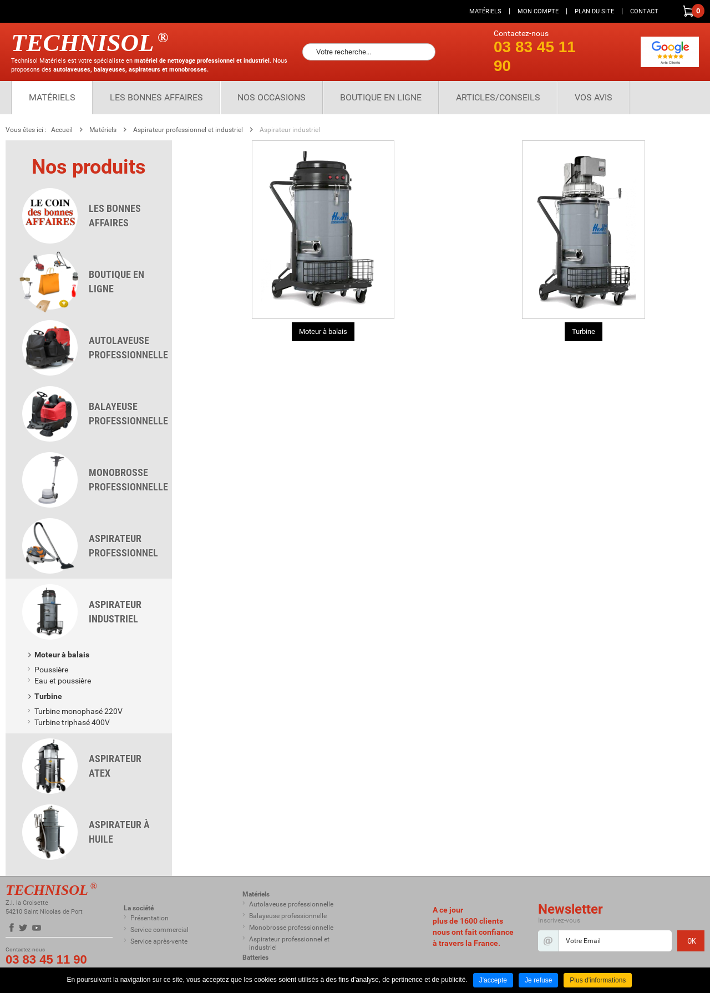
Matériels (485, 11)
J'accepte (493, 980)
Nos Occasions (271, 97)
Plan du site (594, 11)
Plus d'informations (598, 980)
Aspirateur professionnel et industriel (188, 130)
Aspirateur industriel (290, 130)
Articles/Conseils (498, 97)
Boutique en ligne (381, 97)
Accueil (62, 130)
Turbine (583, 331)
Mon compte (538, 11)
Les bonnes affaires (156, 97)
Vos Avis (593, 97)
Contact (644, 11)
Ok (424, 51)
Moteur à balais (323, 331)
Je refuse (538, 980)
